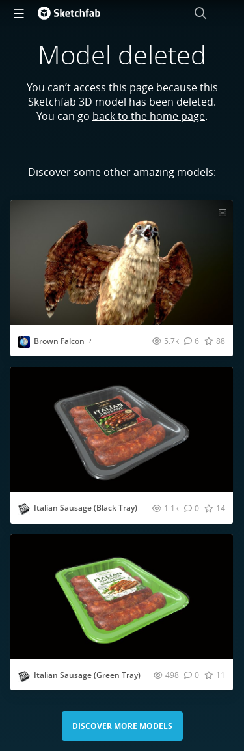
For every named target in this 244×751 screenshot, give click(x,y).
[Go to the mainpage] (69, 13)
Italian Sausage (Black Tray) (85, 507)
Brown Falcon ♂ (63, 341)
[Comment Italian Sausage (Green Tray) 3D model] (191, 674)
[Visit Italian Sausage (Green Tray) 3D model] (121, 596)
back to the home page (148, 116)
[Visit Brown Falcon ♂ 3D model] (121, 262)
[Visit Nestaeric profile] (24, 342)
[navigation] (19, 13)
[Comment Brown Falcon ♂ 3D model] (191, 340)
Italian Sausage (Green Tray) (87, 675)
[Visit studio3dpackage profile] (24, 509)
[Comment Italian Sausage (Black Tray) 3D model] (191, 508)
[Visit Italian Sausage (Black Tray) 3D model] (121, 429)
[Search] (200, 13)
